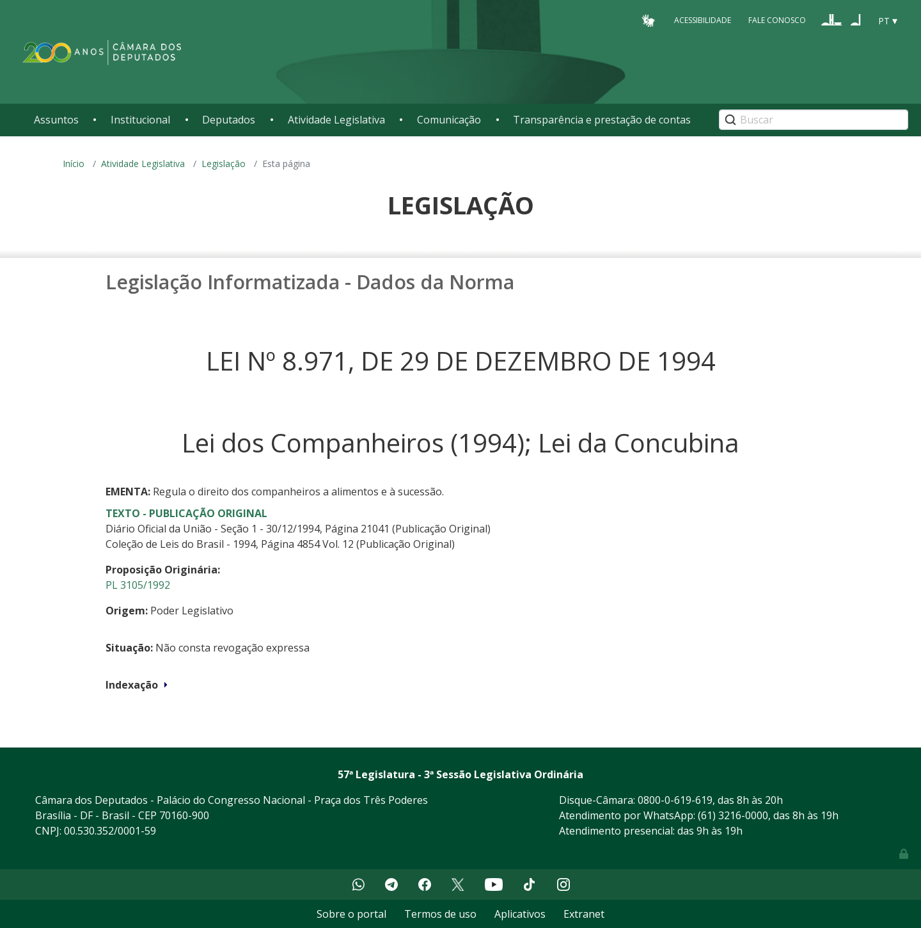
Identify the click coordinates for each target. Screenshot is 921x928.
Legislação (223, 163)
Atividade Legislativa (336, 120)
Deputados (228, 120)
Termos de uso (440, 914)
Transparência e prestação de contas (602, 120)
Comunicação (449, 120)
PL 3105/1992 (138, 585)
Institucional (140, 120)
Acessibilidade (702, 20)
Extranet (583, 914)
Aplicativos (520, 914)
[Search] (813, 119)
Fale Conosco (777, 20)
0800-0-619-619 (675, 800)
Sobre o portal (351, 914)
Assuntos (56, 120)
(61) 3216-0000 (733, 815)
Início (73, 163)
